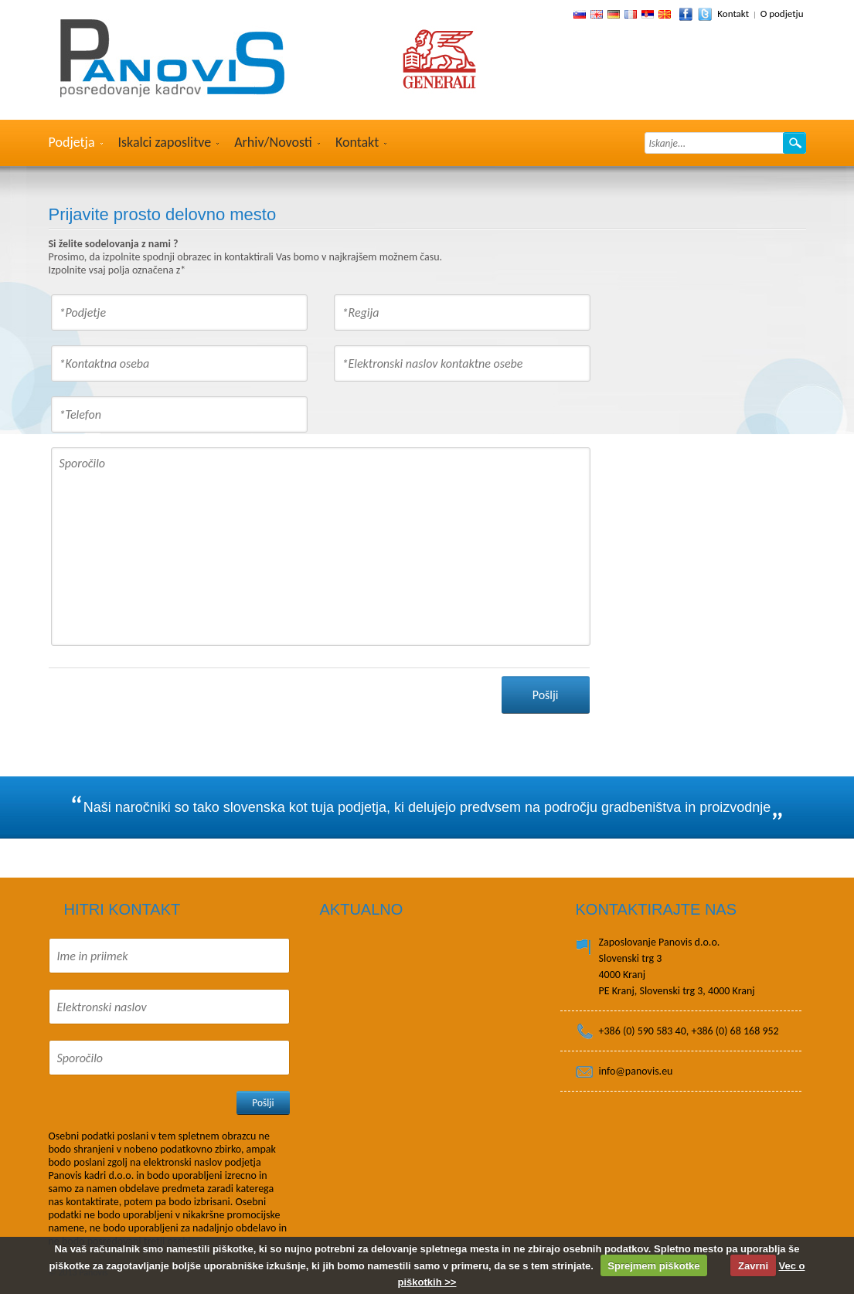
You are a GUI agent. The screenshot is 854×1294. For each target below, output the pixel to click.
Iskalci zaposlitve (165, 142)
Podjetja (72, 142)
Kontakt (733, 13)
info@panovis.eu (636, 1071)
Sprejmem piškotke (653, 1266)
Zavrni (753, 1266)
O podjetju (782, 13)
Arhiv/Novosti (273, 142)
